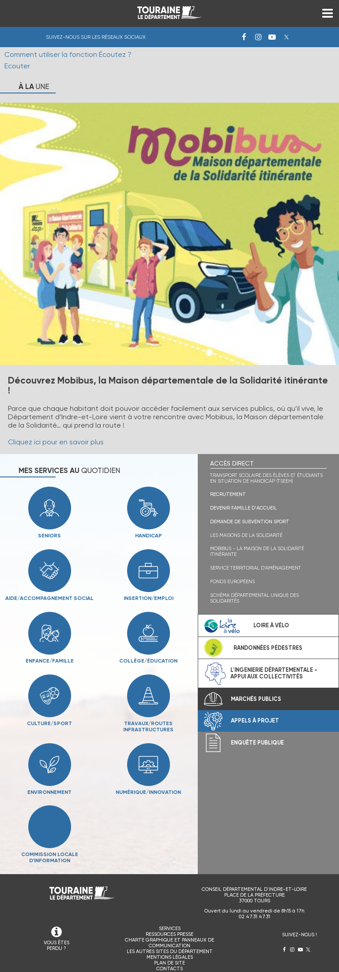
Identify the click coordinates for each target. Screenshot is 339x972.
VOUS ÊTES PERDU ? (56, 945)
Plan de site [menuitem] (169, 963)
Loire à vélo (271, 625)
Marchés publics (256, 699)
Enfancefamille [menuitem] (50, 661)
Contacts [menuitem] (169, 969)
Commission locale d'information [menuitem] (49, 857)
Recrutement (228, 494)
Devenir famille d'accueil (243, 508)
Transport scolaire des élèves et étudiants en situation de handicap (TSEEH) (266, 478)
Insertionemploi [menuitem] (148, 598)
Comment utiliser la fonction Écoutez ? (68, 54)
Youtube (272, 37)
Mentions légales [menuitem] (170, 957)
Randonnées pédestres (268, 647)
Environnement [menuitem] (49, 792)
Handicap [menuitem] (148, 536)
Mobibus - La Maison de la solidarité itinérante (257, 551)
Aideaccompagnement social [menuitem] (49, 598)
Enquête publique (257, 742)
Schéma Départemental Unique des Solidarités (254, 598)
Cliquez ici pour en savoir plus (56, 442)
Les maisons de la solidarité (246, 535)
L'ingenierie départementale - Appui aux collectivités (273, 673)
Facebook (244, 37)
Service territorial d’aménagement (255, 568)
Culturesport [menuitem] (49, 723)
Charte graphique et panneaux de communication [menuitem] (169, 943)
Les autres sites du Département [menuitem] (170, 951)
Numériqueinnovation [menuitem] (148, 792)
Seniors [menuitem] (49, 536)
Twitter (286, 37)
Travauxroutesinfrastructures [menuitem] (136, 726)
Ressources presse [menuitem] (169, 934)
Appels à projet (255, 720)
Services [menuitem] (170, 928)
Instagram (258, 37)
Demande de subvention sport (249, 522)
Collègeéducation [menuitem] (148, 661)
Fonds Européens (232, 582)
